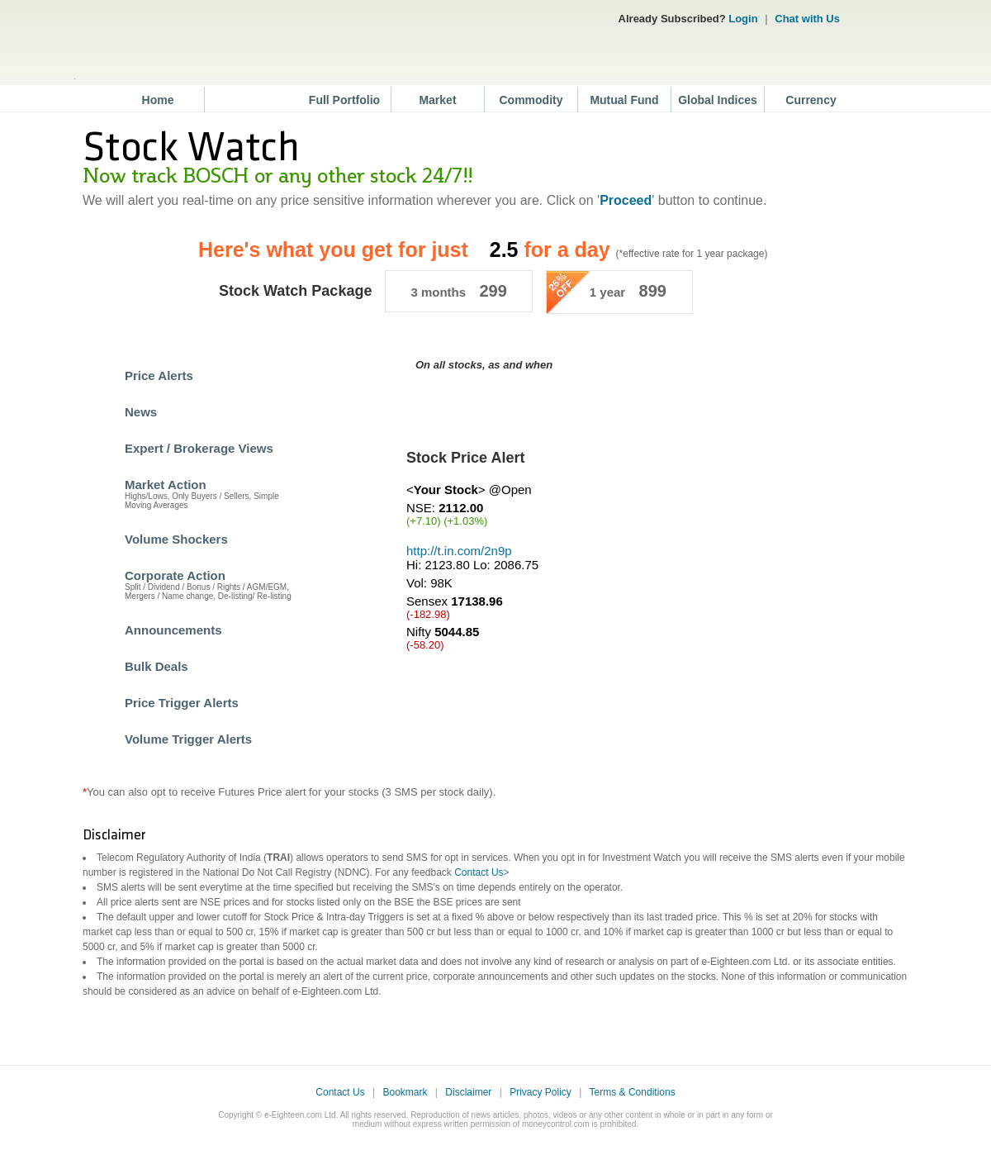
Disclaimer (468, 1092)
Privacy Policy (540, 1092)
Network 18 (883, 16)
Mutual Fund (624, 100)
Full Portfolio (344, 100)
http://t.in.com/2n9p (459, 551)
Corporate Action (175, 575)
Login (742, 18)
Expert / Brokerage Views (199, 448)
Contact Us (478, 872)
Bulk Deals (156, 666)
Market (437, 100)
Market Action (165, 485)
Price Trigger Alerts (182, 703)
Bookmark (404, 1092)
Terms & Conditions (633, 1092)
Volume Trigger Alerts (188, 739)
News (141, 412)
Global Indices (717, 100)
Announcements (173, 630)
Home (158, 100)
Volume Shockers (176, 539)
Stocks (252, 100)
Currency (810, 100)
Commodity (531, 100)
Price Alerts (159, 375)
